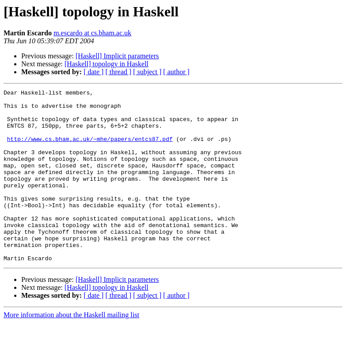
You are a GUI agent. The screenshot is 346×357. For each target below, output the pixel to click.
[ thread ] (118, 72)
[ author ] (176, 72)
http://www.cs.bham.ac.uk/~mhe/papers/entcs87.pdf (90, 149)
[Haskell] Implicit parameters (117, 56)
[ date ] (94, 72)
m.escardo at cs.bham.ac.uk (92, 33)
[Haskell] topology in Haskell (107, 64)
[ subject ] (147, 72)
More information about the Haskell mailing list (71, 349)
